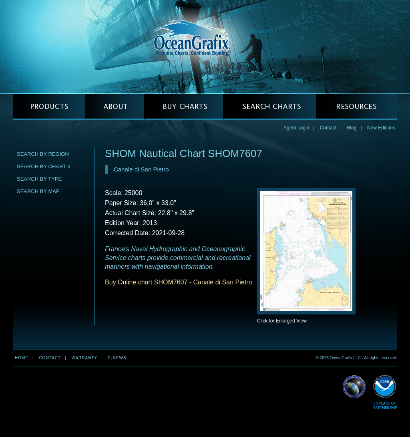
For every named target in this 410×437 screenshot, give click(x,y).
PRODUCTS (49, 107)
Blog (351, 128)
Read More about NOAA (385, 392)
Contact (328, 128)
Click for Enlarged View (282, 321)
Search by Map (38, 191)
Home (21, 358)
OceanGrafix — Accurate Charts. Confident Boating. (205, 46)
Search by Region (43, 154)
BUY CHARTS (183, 107)
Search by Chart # (43, 166)
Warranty (84, 358)
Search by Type (39, 179)
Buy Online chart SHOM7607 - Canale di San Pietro (178, 282)
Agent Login (296, 128)
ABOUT (114, 107)
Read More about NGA (354, 387)
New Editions (381, 128)
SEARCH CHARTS (269, 107)
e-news (117, 358)
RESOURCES (356, 107)
